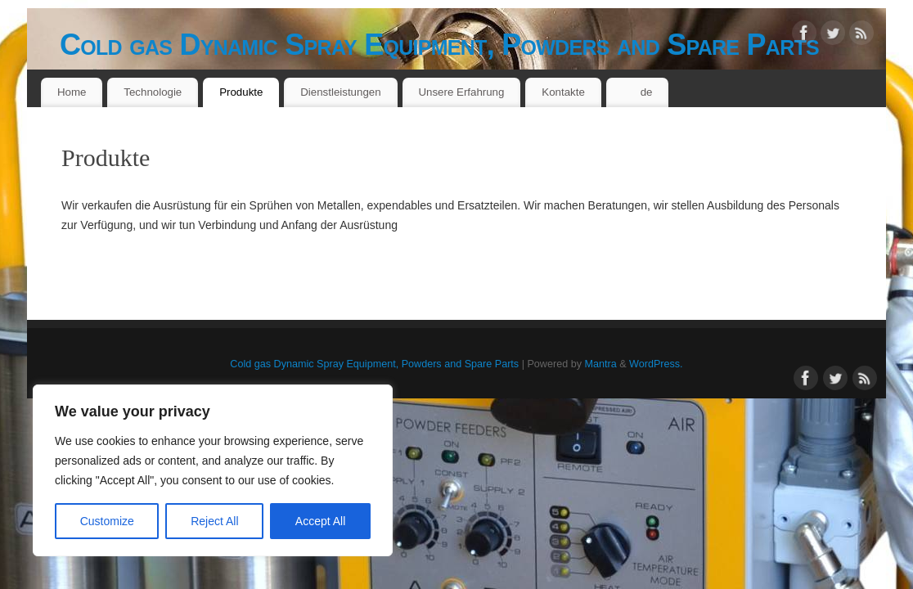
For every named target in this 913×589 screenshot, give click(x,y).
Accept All (320, 521)
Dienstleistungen (340, 92)
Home (71, 92)
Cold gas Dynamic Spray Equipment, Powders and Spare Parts (439, 44)
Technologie (153, 92)
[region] (213, 470)
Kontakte (563, 92)
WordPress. (656, 364)
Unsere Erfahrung (461, 92)
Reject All (214, 521)
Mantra (600, 364)
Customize (107, 521)
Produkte (241, 92)
